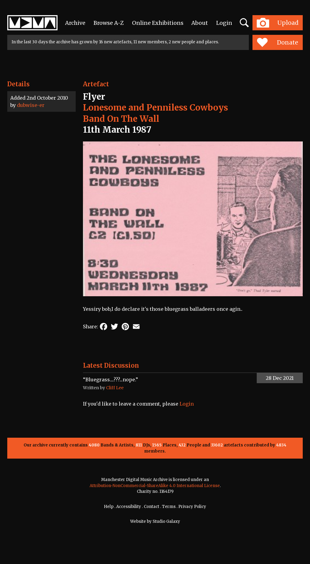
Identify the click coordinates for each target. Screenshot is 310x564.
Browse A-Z (109, 22)
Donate (277, 42)
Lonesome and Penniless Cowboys (155, 107)
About (199, 22)
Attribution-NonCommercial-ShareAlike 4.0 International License (155, 485)
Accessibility (128, 506)
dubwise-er (31, 105)
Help (109, 506)
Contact (151, 506)
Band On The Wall (121, 118)
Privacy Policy (192, 506)
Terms (169, 506)
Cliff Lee (115, 387)
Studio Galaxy (166, 521)
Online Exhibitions (157, 22)
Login (224, 22)
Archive (75, 22)
